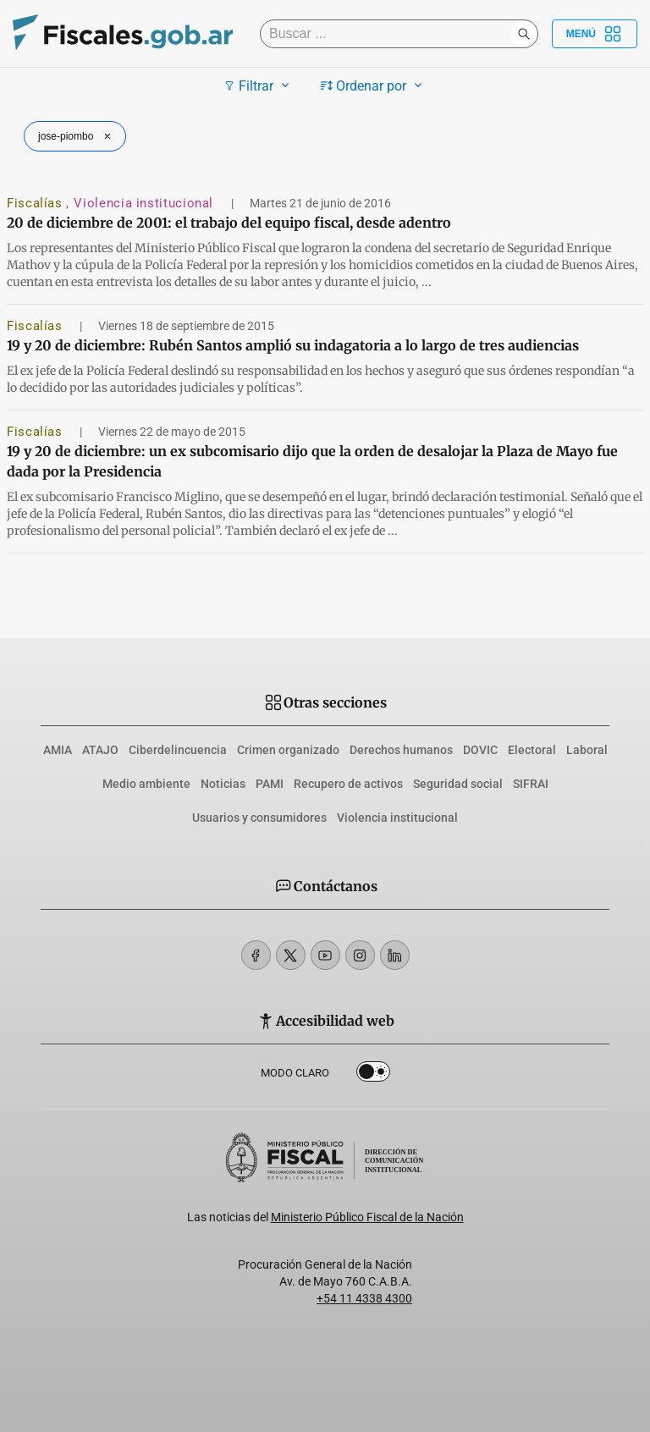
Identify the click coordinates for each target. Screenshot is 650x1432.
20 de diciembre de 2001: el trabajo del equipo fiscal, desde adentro (229, 222)
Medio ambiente (146, 783)
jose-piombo (76, 136)
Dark (373, 1075)
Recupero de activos (348, 783)
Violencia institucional (145, 203)
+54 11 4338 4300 (364, 1298)
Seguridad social (458, 783)
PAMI (270, 783)
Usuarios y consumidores (259, 817)
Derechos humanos (401, 750)
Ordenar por (374, 85)
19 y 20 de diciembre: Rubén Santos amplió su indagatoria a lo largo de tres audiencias (293, 345)
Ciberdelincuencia (178, 750)
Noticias (223, 783)
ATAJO (100, 750)
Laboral (587, 750)
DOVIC (480, 750)
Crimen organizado (288, 750)
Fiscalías (36, 203)
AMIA (57, 750)
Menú (594, 34)
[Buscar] (389, 33)
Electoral (532, 750)
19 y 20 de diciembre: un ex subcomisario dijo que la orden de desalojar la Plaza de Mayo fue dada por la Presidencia (312, 461)
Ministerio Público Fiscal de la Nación (367, 1217)
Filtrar (258, 85)
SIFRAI (530, 783)
